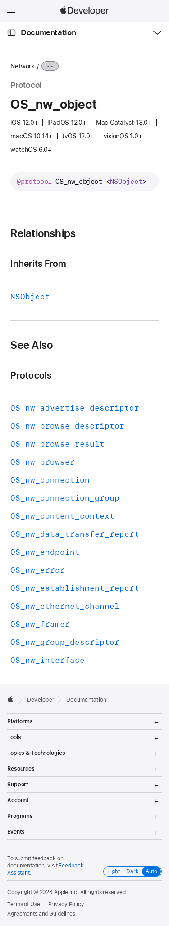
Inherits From (38, 263)
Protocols (30, 375)
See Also (31, 345)
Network (22, 66)
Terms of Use (23, 904)
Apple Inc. (66, 892)
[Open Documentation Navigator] (11, 32)
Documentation (48, 32)
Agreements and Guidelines (41, 914)
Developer (41, 700)
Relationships (43, 233)
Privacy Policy (66, 904)
